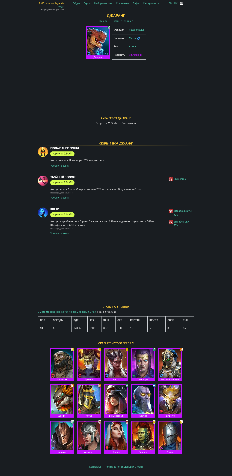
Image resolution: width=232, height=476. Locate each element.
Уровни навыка (59, 165)
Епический (135, 54)
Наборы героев (103, 3)
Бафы (136, 3)
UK (175, 3)
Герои (87, 3)
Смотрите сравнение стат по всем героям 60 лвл (67, 311)
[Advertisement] (116, 84)
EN (170, 3)
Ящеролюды (136, 29)
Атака (132, 46)
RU (181, 3)
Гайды (76, 3)
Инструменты (151, 3)
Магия (132, 38)
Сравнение (122, 3)
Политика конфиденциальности (124, 466)
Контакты (95, 466)
